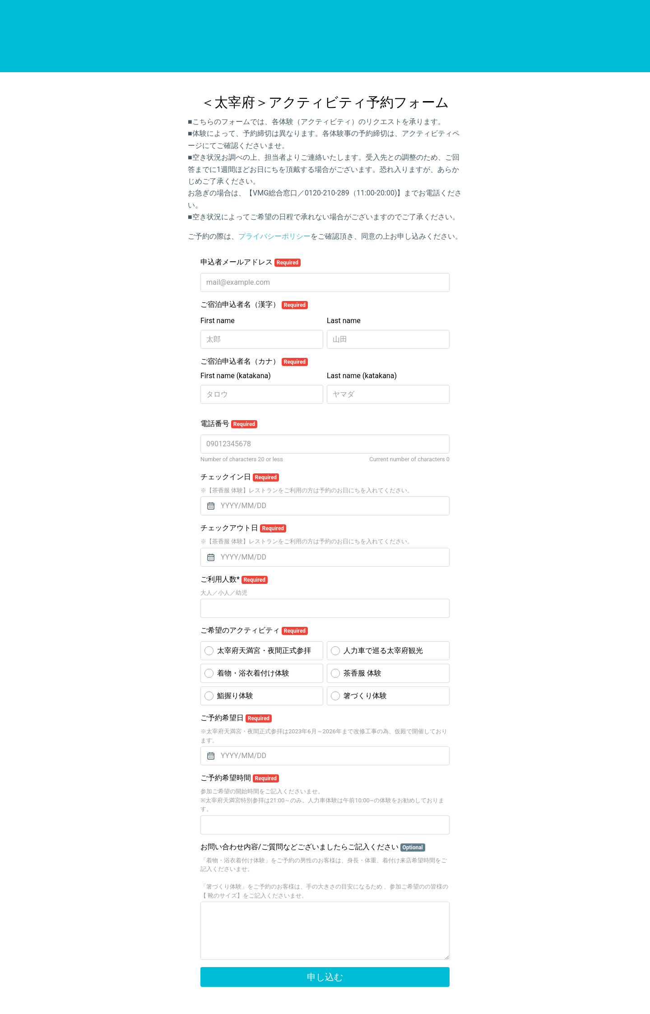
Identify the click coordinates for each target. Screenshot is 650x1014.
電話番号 (228, 423)
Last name (344, 320)
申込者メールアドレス (250, 262)
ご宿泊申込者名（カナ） (254, 361)
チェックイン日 (239, 477)
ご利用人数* (234, 579)
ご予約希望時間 (239, 777)
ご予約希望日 (236, 717)
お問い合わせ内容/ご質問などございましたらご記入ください (312, 847)
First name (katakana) (235, 375)
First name (217, 320)
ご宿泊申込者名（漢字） (254, 304)
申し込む (325, 977)
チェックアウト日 (243, 527)
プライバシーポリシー (274, 236)
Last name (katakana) (362, 375)
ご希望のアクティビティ (254, 630)
